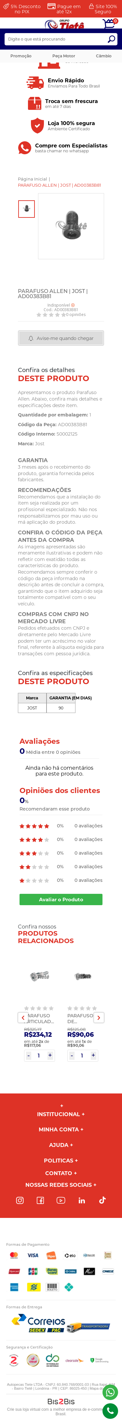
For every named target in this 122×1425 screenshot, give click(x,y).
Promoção (21, 55)
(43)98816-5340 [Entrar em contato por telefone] (110, 1411)
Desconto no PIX (26, 9)
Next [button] (99, 1017)
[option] (26, 209)
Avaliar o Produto (61, 899)
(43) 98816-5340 (110, 1392)
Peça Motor (63, 55)
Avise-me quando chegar (65, 338)
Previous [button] (23, 1017)
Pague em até (69, 9)
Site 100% (106, 9)
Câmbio (104, 55)
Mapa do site (100, 1388)
